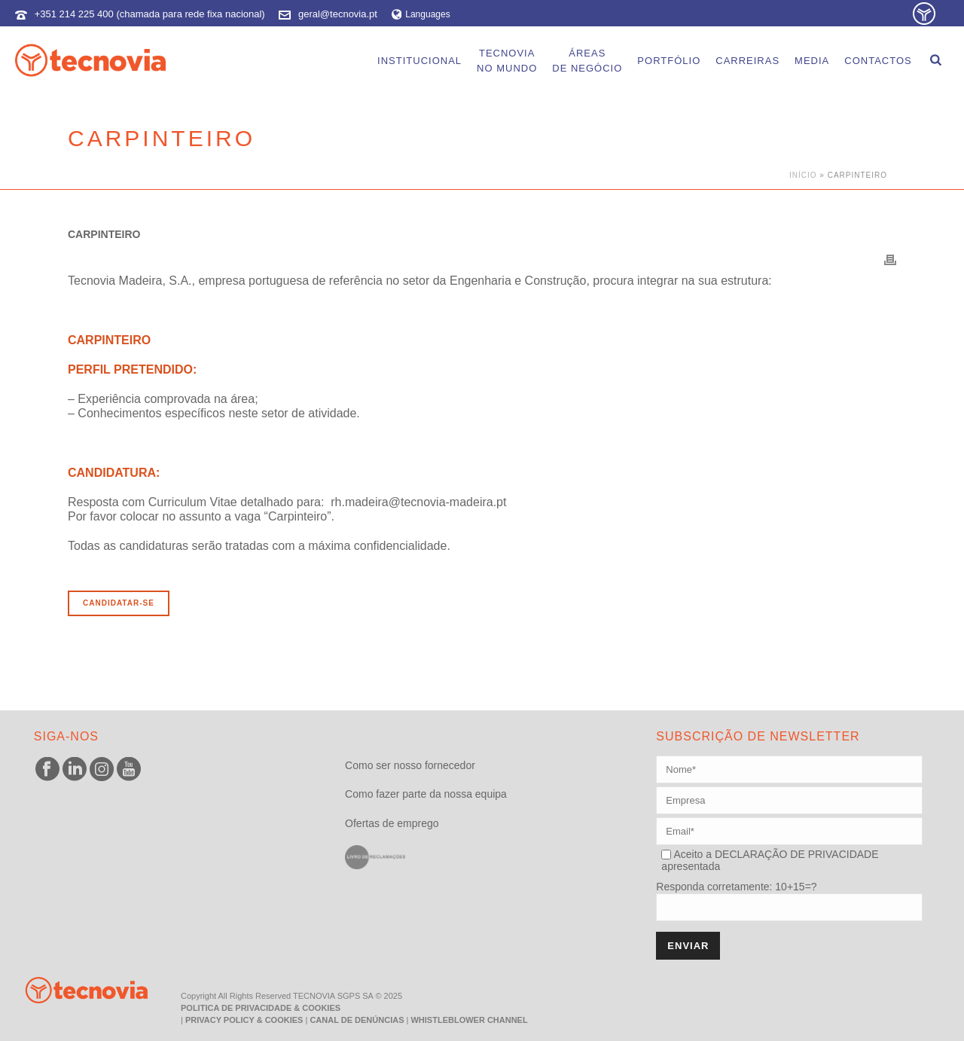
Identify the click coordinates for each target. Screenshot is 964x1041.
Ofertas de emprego (392, 823)
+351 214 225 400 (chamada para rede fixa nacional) (150, 14)
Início (803, 175)
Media (812, 60)
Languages (421, 14)
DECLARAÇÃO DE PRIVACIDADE (795, 854)
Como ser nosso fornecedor (410, 765)
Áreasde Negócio (587, 60)
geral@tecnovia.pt (337, 14)
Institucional (419, 60)
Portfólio (668, 60)
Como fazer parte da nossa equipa (426, 794)
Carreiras (747, 60)
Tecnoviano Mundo (507, 60)
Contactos (877, 60)
